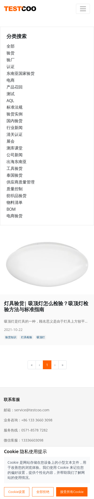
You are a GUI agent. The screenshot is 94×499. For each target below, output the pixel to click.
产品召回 (15, 87)
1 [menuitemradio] (47, 364)
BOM (11, 209)
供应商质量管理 (21, 182)
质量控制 (15, 189)
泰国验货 (15, 175)
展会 (11, 141)
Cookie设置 (16, 491)
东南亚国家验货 (21, 73)
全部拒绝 (42, 491)
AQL (10, 100)
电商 (11, 80)
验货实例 (15, 114)
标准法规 (15, 107)
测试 (11, 94)
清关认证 (15, 134)
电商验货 (15, 216)
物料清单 (15, 202)
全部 (11, 46)
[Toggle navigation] (83, 9)
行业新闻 (15, 127)
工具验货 (15, 168)
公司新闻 (15, 155)
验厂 (11, 60)
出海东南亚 (17, 161)
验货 (11, 53)
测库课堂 (15, 148)
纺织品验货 (17, 195)
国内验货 (15, 120)
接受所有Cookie (71, 491)
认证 (11, 66)
